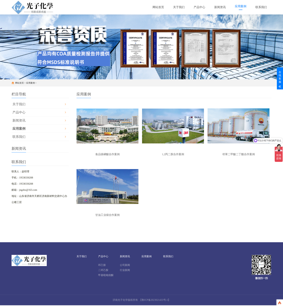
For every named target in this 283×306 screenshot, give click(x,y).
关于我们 (18, 104)
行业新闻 (125, 271)
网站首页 (19, 83)
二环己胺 (103, 271)
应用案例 (30, 83)
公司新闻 (125, 265)
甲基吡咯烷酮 (105, 276)
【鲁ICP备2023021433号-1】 (154, 300)
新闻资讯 (18, 120)
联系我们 (18, 137)
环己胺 (102, 265)
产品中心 (18, 112)
